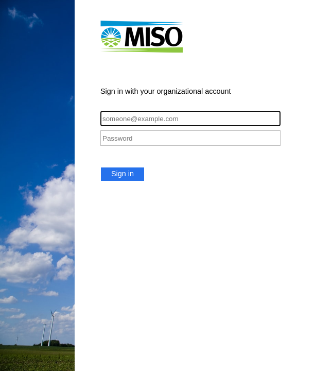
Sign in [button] (122, 174)
